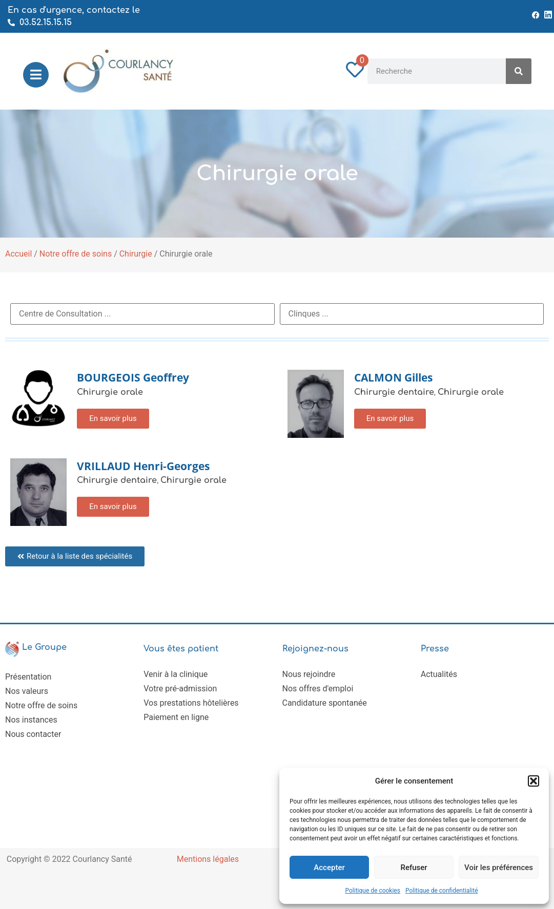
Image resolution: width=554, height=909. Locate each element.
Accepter (329, 867)
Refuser (413, 867)
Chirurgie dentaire (394, 392)
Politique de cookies (372, 890)
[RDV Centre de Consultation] (142, 314)
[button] (533, 781)
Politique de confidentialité (441, 890)
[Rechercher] (518, 71)
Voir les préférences (498, 867)
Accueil (18, 254)
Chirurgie (135, 254)
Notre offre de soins (75, 254)
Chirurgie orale (110, 392)
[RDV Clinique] (412, 314)
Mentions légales (208, 859)
